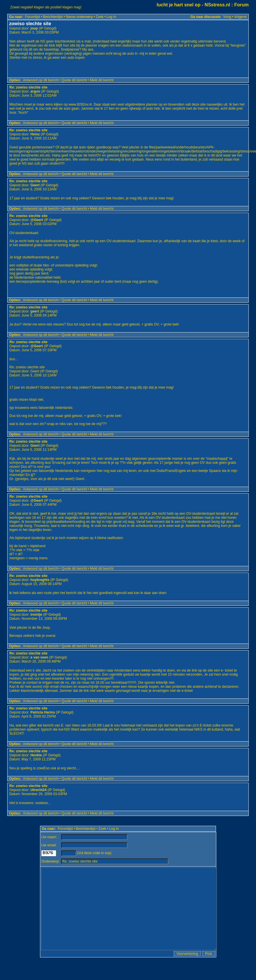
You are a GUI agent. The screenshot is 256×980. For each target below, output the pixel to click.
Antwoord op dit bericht (41, 80)
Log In (111, 17)
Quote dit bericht (74, 80)
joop (34, 28)
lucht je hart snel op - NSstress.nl (193, 4)
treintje (36, 615)
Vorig (227, 17)
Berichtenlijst (53, 17)
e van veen (39, 657)
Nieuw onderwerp (79, 17)
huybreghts (39, 580)
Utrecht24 (38, 790)
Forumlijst (32, 17)
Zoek (100, 17)
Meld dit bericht (101, 80)
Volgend (240, 17)
